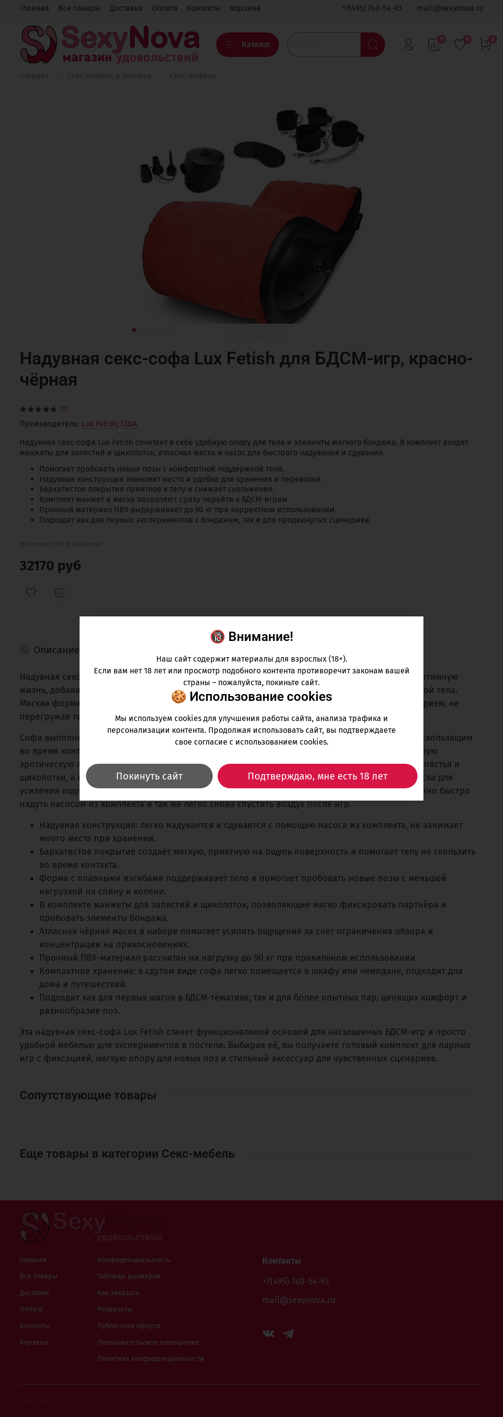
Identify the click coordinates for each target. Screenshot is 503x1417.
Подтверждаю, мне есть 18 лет (318, 776)
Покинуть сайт (149, 776)
